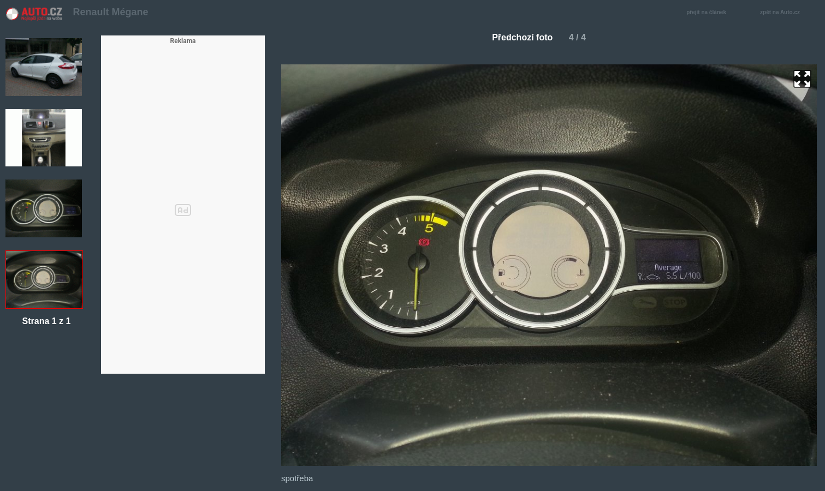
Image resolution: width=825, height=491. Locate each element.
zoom (802, 79)
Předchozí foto (518, 37)
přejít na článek (709, 13)
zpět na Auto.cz (785, 13)
